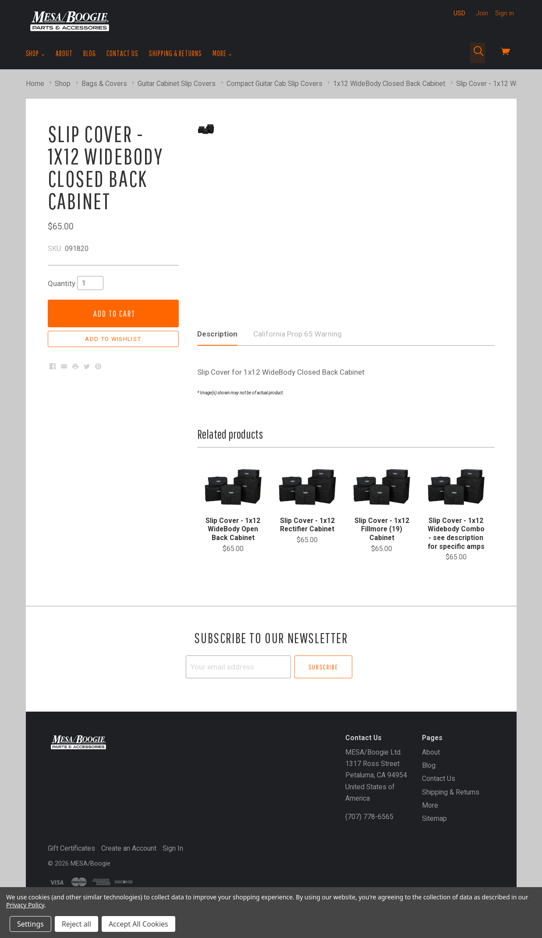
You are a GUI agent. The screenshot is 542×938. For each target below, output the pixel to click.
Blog (89, 53)
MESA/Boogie (90, 877)
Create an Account (128, 861)
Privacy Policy (25, 905)
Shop (35, 53)
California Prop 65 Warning (297, 347)
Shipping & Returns (175, 53)
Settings (30, 924)
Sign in (504, 13)
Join (482, 13)
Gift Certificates (71, 861)
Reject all (76, 924)
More (222, 53)
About (64, 53)
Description (217, 347)
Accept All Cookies (138, 924)
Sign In (173, 861)
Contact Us (122, 53)
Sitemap (434, 831)
